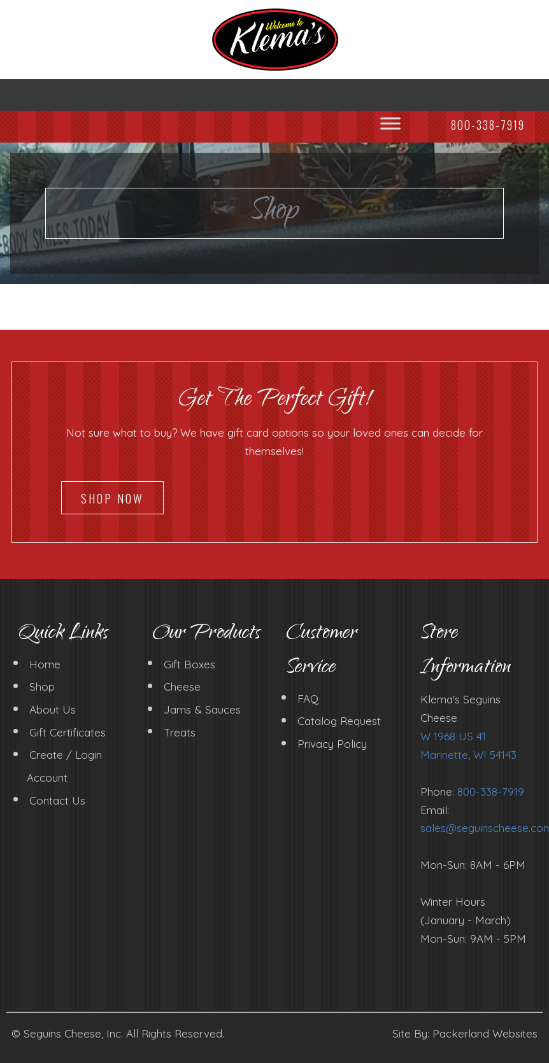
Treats (180, 731)
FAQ (307, 698)
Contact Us (57, 799)
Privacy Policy (332, 743)
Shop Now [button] (112, 498)
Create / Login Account (64, 766)
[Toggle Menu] (390, 123)
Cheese (182, 686)
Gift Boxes (189, 663)
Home (45, 663)
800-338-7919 (490, 791)
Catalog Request (339, 721)
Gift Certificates (67, 731)
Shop (42, 686)
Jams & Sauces (202, 709)
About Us (52, 709)
